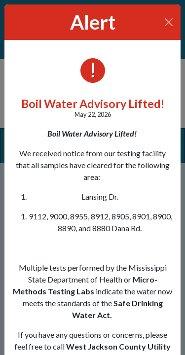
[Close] (169, 22)
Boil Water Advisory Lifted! (92, 103)
